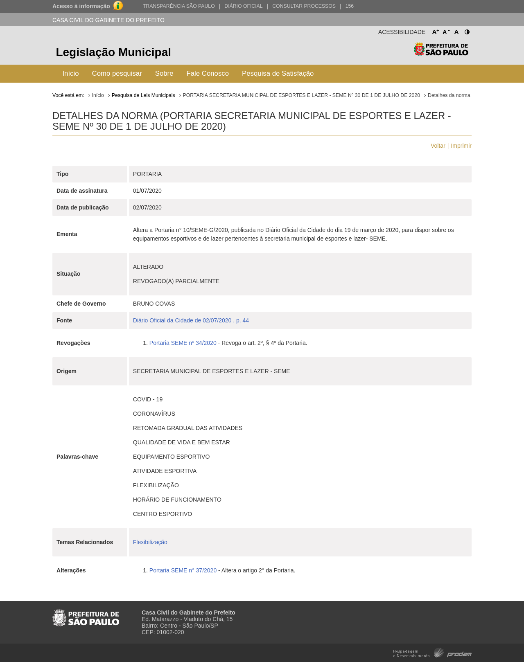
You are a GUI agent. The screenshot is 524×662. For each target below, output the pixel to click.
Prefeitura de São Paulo (441, 53)
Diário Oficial (243, 6)
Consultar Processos (304, 6)
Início (70, 73)
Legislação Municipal (113, 52)
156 (350, 6)
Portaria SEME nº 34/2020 (183, 343)
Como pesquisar (117, 73)
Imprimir (461, 145)
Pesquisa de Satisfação (278, 73)
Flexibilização (150, 542)
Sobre (164, 73)
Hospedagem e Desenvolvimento (432, 652)
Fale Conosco (208, 73)
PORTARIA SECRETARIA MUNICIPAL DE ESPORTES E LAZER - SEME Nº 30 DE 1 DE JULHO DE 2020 (301, 95)
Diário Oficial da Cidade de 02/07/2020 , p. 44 (191, 320)
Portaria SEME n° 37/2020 (183, 570)
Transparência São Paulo (179, 6)
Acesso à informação (81, 6)
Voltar (438, 145)
